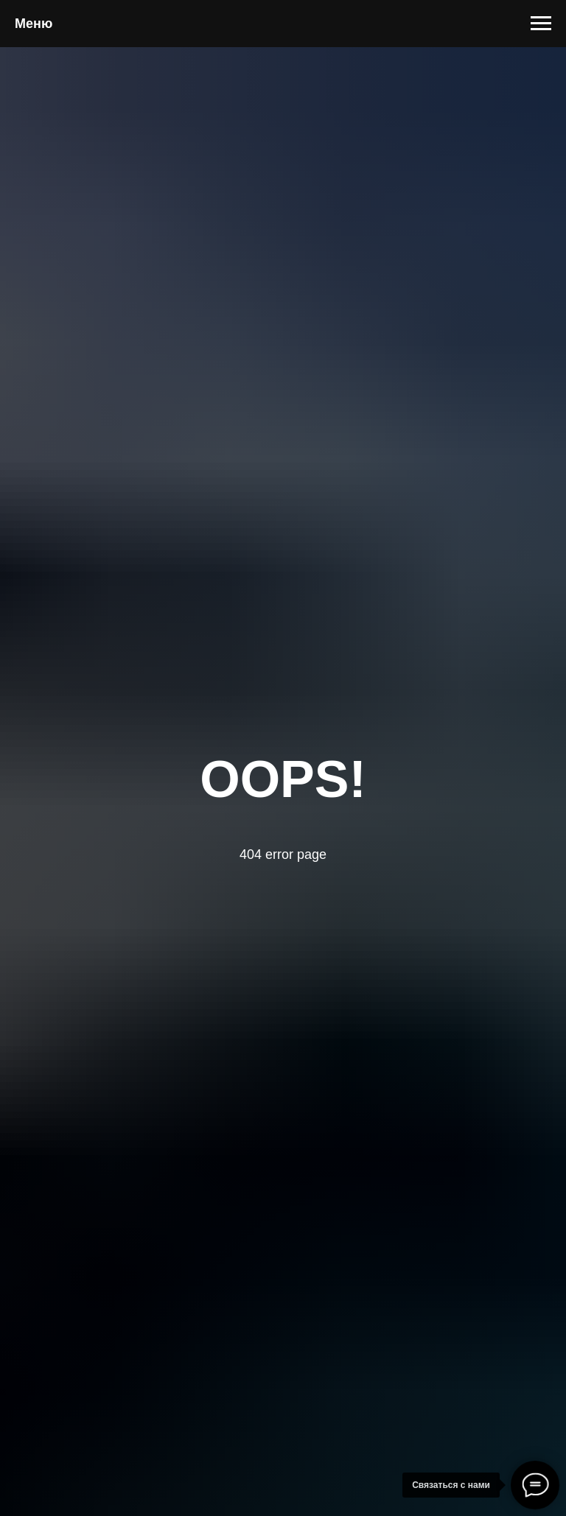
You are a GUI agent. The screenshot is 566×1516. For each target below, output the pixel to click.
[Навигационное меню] (541, 23)
